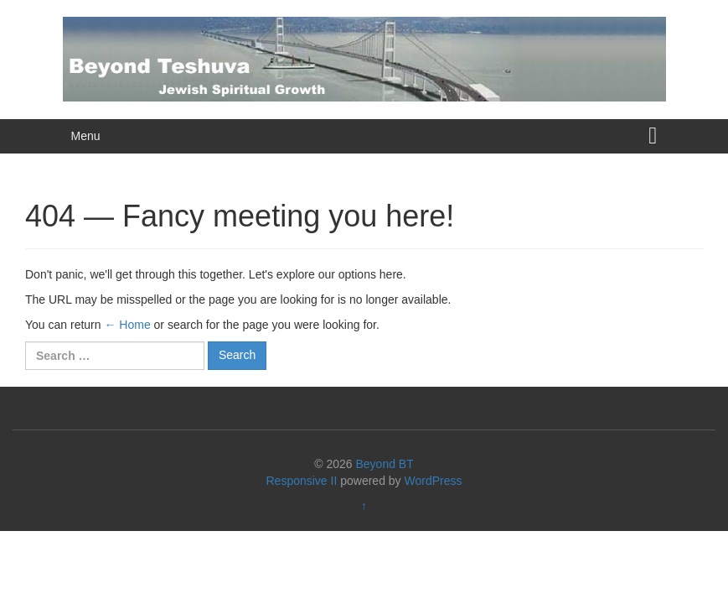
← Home (127, 324)
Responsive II (302, 480)
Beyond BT (384, 464)
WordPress (433, 480)
